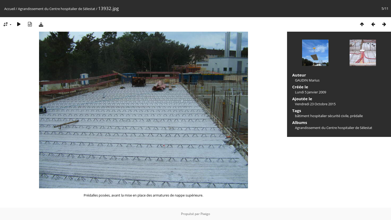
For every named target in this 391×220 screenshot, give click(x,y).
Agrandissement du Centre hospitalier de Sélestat (56, 8)
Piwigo (205, 214)
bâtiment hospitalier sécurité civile (322, 115)
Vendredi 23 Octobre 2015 (315, 104)
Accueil (9, 8)
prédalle (356, 115)
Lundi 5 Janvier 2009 (310, 92)
